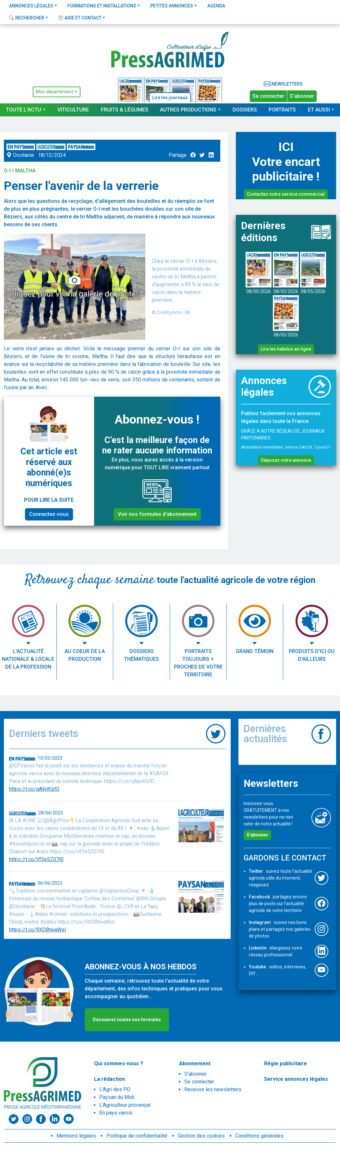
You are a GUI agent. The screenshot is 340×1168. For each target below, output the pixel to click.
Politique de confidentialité (136, 1136)
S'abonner (302, 96)
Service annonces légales (296, 1079)
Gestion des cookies (201, 1136)
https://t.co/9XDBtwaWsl (37, 930)
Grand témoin (254, 651)
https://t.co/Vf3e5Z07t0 (36, 859)
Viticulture (73, 110)
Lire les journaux (170, 97)
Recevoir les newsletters (212, 1089)
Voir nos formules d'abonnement (157, 514)
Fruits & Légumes (124, 110)
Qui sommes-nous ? (118, 1063)
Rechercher (26, 17)
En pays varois (115, 1113)
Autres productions (188, 110)
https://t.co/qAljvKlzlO (34, 789)
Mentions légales (76, 1136)
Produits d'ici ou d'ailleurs (311, 655)
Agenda (216, 5)
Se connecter (268, 96)
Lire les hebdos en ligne (286, 349)
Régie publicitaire (285, 1063)
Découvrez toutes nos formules (127, 1019)
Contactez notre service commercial (286, 194)
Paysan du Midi (116, 1097)
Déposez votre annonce (286, 460)
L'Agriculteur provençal (125, 1105)
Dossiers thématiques (141, 655)
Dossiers (245, 110)
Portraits (282, 110)
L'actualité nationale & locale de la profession (28, 659)
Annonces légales (31, 5)
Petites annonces (171, 5)
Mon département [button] (54, 91)
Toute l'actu (23, 110)
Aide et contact (80, 17)
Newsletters (283, 84)
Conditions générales (259, 1136)
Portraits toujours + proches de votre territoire (198, 663)
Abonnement (195, 1063)
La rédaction (109, 1079)
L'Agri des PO (114, 1089)
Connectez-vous (49, 514)
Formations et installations (101, 5)
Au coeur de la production (85, 655)
